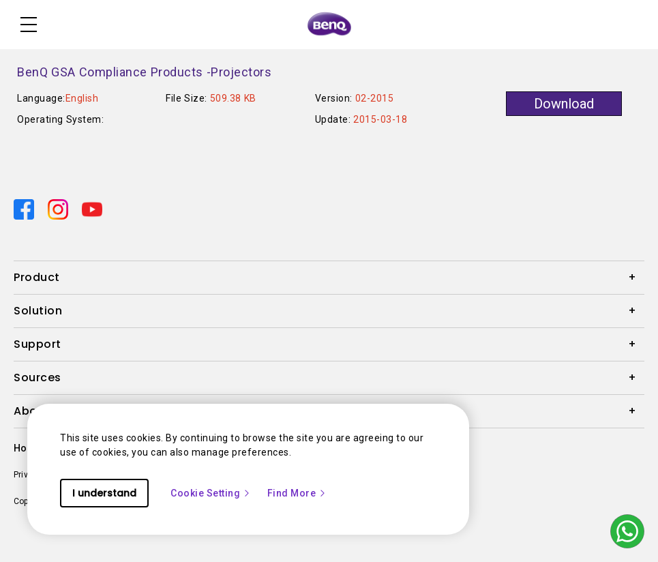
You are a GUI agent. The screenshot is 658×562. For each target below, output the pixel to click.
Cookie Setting (210, 493)
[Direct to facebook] (25, 208)
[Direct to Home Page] (329, 25)
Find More (297, 493)
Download (564, 103)
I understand (104, 493)
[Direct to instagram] (59, 208)
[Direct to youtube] (92, 208)
